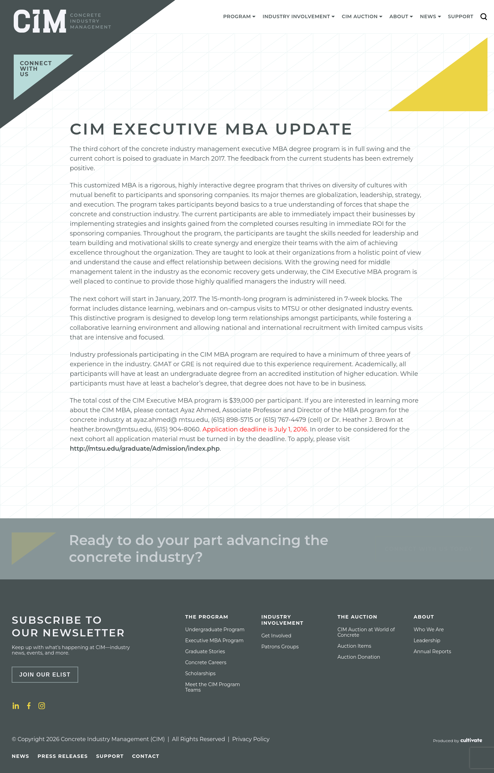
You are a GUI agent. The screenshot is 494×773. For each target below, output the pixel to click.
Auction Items (354, 646)
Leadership (427, 640)
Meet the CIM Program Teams (212, 687)
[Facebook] (29, 706)
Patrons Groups (280, 647)
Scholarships (200, 673)
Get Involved (276, 636)
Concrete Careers (205, 662)
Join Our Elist (45, 675)
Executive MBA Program (214, 640)
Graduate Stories (205, 651)
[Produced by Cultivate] (457, 741)
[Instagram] (42, 706)
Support (460, 16)
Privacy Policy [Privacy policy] (251, 739)
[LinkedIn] (16, 706)
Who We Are (429, 629)
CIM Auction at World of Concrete (366, 632)
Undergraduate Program (215, 629)
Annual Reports (432, 651)
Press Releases (62, 756)
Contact (146, 756)
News (20, 756)
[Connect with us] (43, 77)
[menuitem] (239, 18)
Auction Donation (359, 657)
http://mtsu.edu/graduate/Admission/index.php (145, 448)
